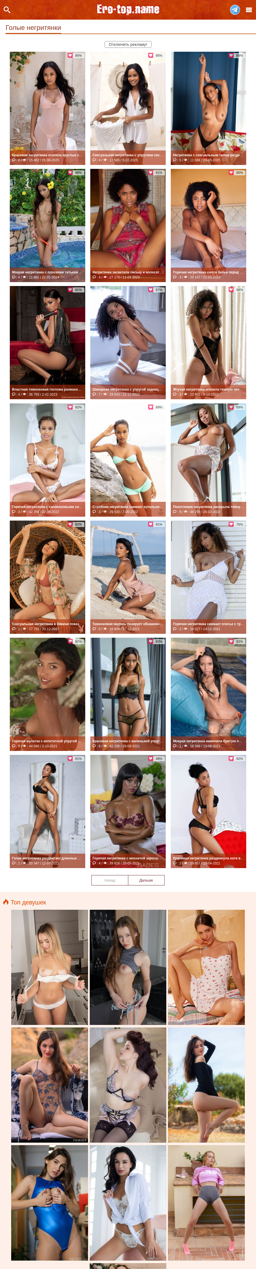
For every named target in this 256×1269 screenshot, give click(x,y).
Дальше (146, 880)
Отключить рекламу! (128, 44)
